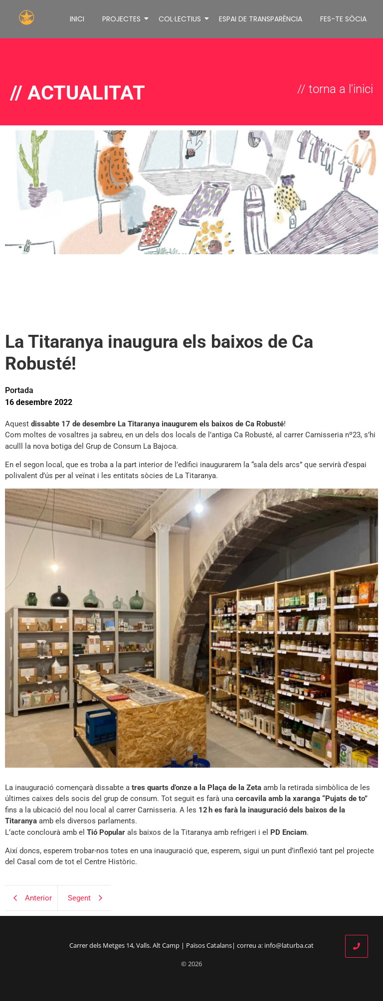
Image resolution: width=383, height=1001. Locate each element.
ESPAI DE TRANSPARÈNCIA (260, 19)
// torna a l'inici (335, 89)
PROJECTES (122, 19)
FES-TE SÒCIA (343, 19)
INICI (77, 19)
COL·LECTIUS (180, 19)
